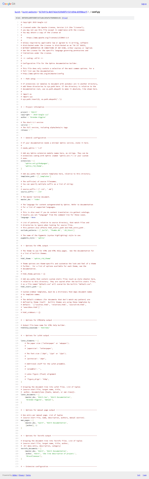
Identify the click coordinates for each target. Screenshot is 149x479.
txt (138, 475)
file (65, 18)
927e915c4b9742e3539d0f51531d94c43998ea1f (63, 11)
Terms (28, 475)
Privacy (21, 475)
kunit (17, 11)
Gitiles (14, 475)
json (145, 475)
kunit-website (29, 11)
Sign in (144, 4)
